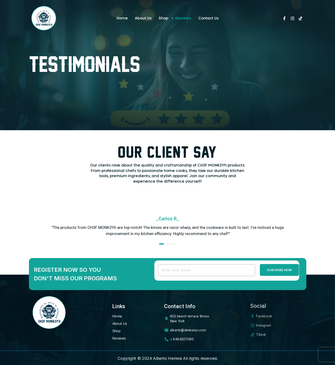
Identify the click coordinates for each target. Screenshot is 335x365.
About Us (143, 18)
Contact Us (208, 18)
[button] (161, 244)
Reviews (183, 18)
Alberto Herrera (167, 358)
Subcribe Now (279, 273)
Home (122, 18)
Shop (163, 18)
